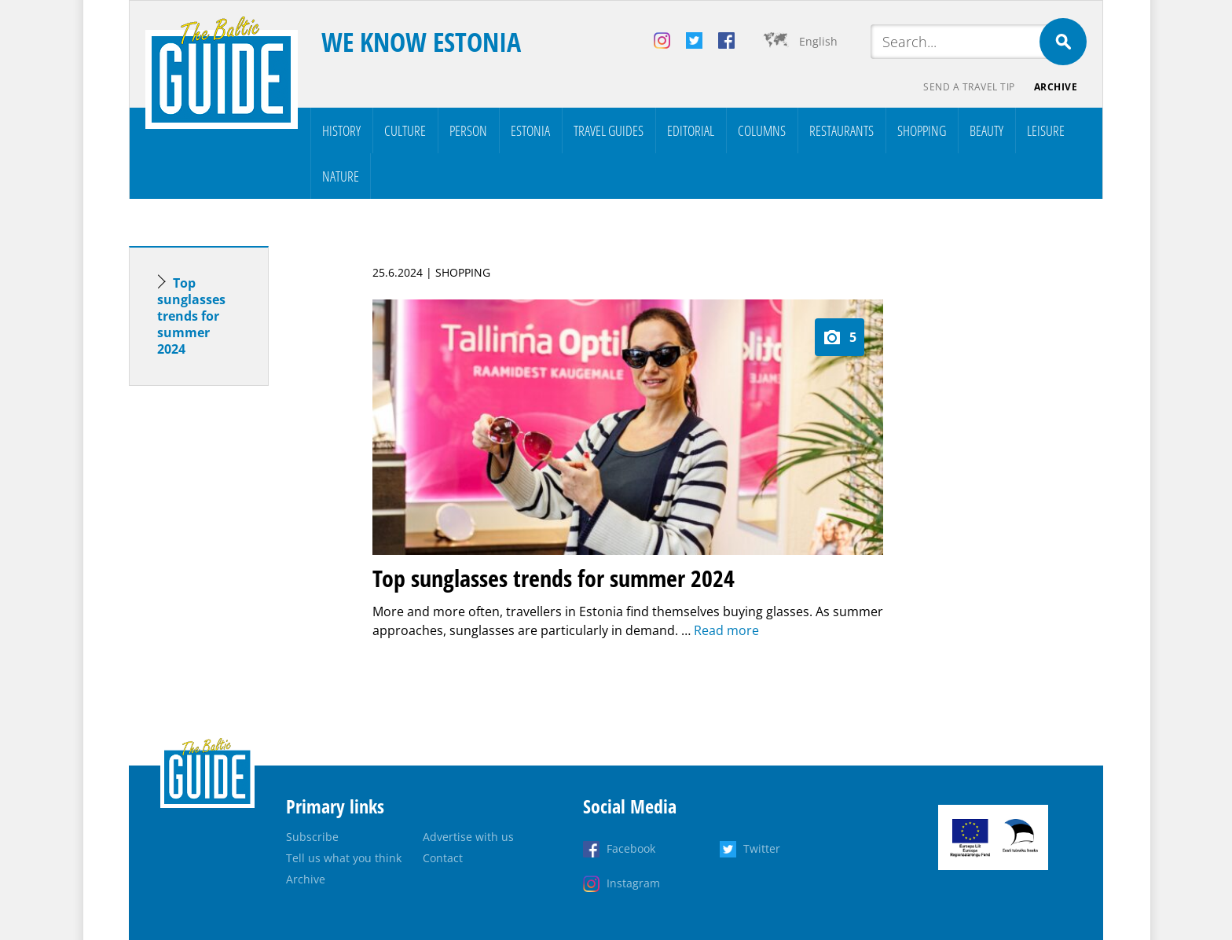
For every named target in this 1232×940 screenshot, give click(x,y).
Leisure (1046, 130)
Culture (405, 130)
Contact (443, 857)
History (341, 130)
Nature (340, 176)
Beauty (986, 130)
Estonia (530, 130)
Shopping (921, 130)
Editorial (690, 130)
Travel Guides (609, 130)
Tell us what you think (344, 857)
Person (468, 130)
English (818, 41)
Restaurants (841, 130)
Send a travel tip (969, 87)
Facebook (631, 848)
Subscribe (312, 836)
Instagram (633, 883)
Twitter (761, 848)
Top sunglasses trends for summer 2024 (191, 316)
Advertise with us (468, 836)
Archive (1056, 87)
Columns (762, 130)
